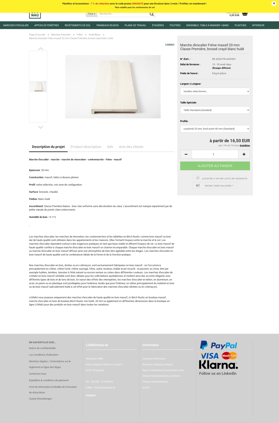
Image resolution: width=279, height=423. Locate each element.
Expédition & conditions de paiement (49, 380)
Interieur (258, 25)
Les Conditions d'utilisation (43, 354)
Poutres (175, 25)
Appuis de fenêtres (46, 25)
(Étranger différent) (221, 68)
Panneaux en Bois (107, 25)
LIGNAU (169, 44)
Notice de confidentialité (42, 348)
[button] (40, 49)
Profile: (184, 121)
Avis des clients (131, 147)
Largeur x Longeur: (190, 83)
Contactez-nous (37, 373)
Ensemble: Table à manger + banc (207, 25)
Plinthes (240, 25)
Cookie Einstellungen (40, 398)
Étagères (158, 25)
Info (110, 147)
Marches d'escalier (15, 25)
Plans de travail (135, 25)
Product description (86, 147)
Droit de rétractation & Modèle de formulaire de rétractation (53, 389)
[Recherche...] (91, 13)
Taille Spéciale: (188, 102)
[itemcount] (215, 154)
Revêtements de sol (78, 25)
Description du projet (48, 147)
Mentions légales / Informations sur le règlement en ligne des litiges (50, 364)
